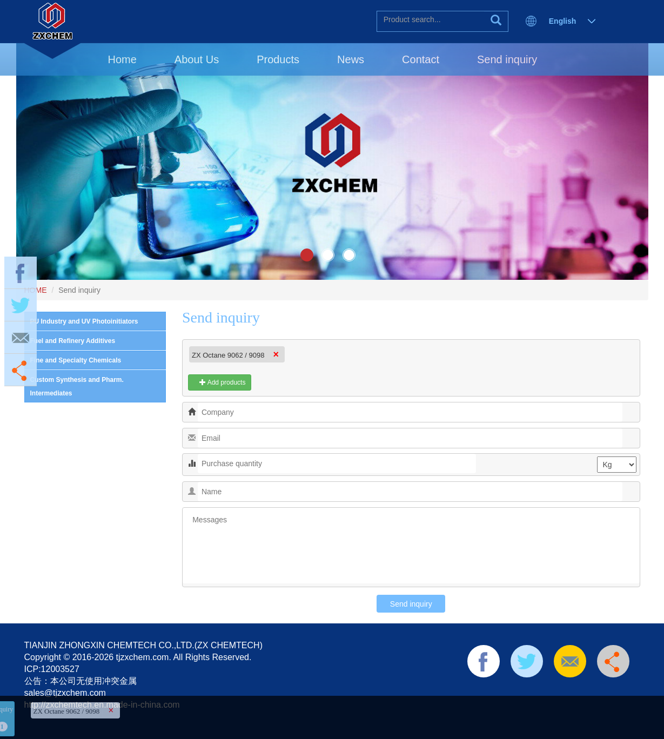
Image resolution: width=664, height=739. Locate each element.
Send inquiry (507, 59)
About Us (197, 59)
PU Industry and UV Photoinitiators (84, 321)
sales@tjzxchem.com (65, 692)
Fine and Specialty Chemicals (76, 360)
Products (278, 59)
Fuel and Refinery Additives (73, 341)
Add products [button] (219, 382)
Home (122, 59)
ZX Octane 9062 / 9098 (228, 355)
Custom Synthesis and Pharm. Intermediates (77, 386)
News (350, 59)
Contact (420, 59)
